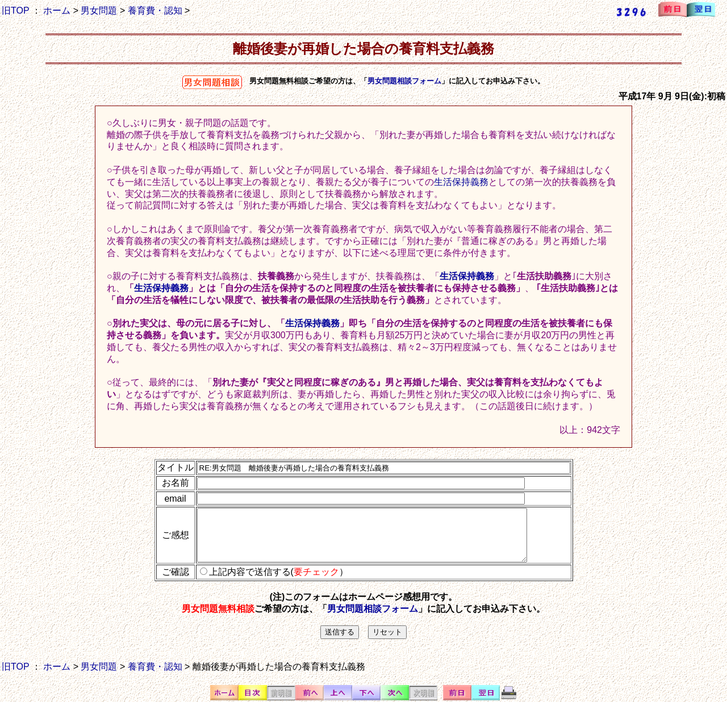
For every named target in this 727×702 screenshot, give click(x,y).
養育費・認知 (155, 10)
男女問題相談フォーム (404, 81)
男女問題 (99, 10)
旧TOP (15, 10)
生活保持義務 (461, 182)
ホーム (56, 10)
